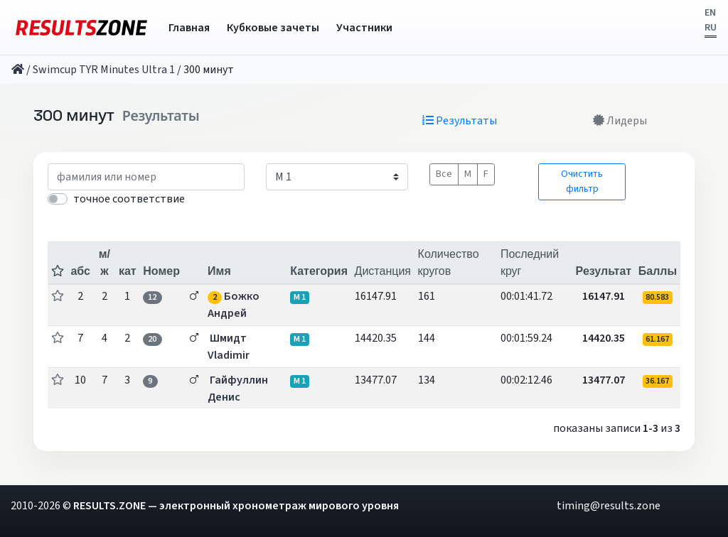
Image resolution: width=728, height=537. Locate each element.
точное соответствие (129, 199)
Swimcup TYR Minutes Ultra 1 (104, 69)
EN (710, 13)
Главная (189, 28)
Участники (364, 28)
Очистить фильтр (582, 181)
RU (711, 28)
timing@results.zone (608, 506)
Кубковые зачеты (273, 28)
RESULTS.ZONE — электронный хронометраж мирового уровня (236, 506)
